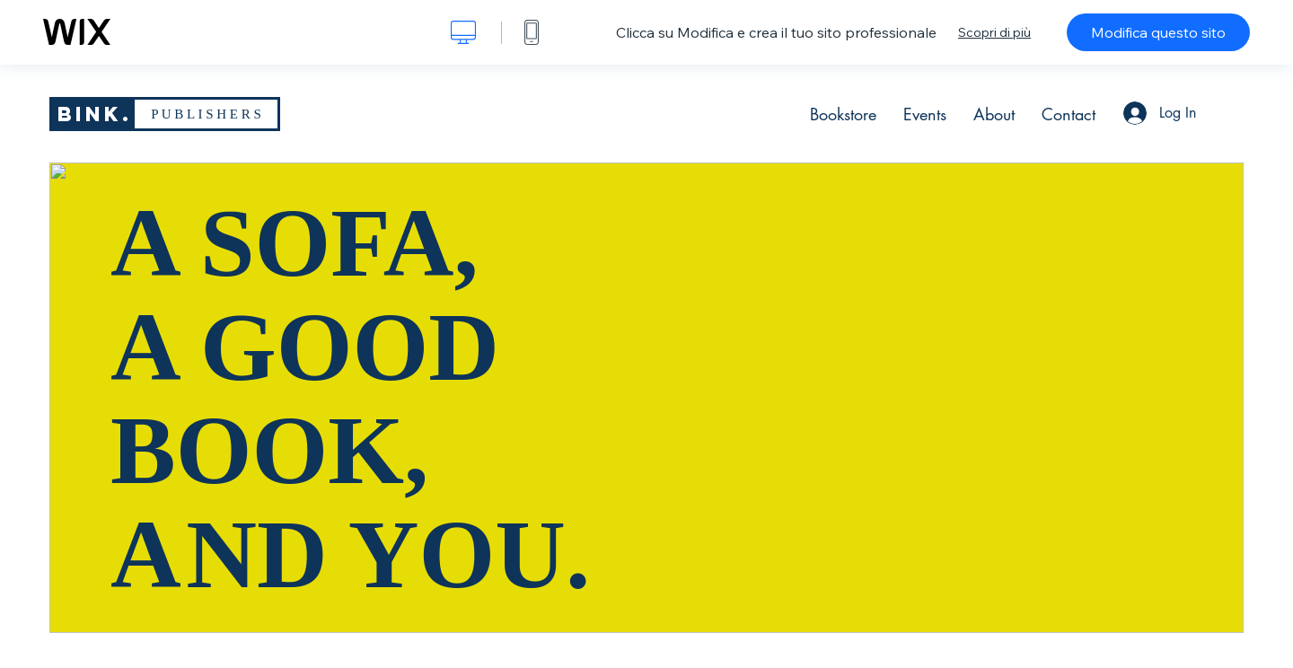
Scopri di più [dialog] (994, 32)
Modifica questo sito (1158, 32)
